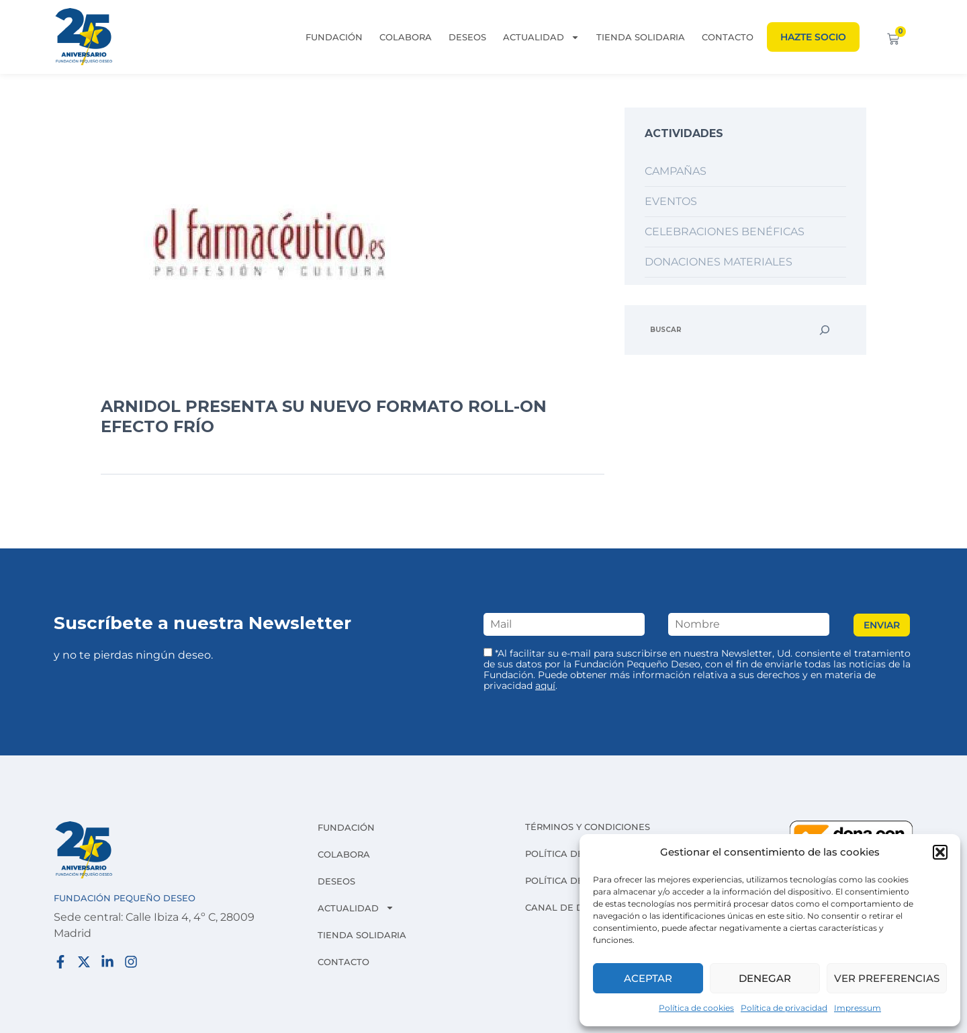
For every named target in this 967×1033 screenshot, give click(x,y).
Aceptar (648, 978)
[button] (940, 852)
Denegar (765, 978)
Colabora (405, 37)
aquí (545, 685)
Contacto (727, 37)
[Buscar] (824, 330)
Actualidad (541, 37)
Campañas (675, 171)
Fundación (334, 37)
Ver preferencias (886, 978)
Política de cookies (696, 1008)
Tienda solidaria (640, 37)
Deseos (467, 37)
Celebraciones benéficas (724, 231)
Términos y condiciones (587, 826)
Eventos (671, 201)
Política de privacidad (784, 1008)
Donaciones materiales (718, 261)
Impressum (857, 1008)
